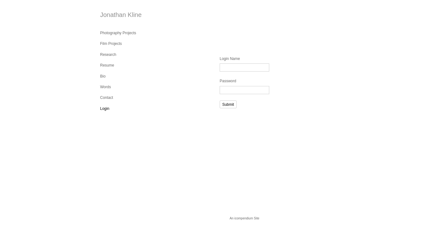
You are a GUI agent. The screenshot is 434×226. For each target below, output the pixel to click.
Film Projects (111, 43)
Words (105, 87)
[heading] (115, 15)
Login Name (230, 58)
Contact (106, 97)
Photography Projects (118, 33)
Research (108, 54)
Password (228, 81)
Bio (102, 76)
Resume (107, 65)
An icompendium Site (245, 218)
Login (104, 108)
